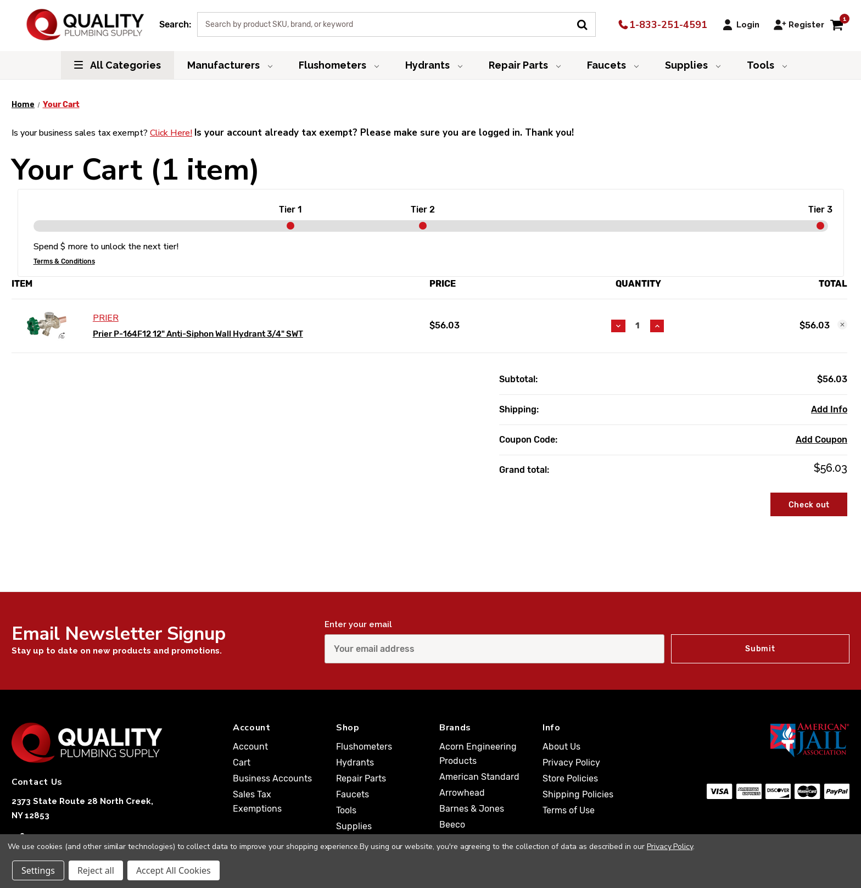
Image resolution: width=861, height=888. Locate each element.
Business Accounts (272, 778)
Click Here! (171, 133)
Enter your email (358, 624)
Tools (767, 65)
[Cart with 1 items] (836, 24)
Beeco (452, 824)
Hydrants (433, 65)
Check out (809, 505)
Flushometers (339, 65)
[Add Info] (829, 410)
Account (250, 746)
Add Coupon (821, 439)
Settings (38, 870)
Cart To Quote (802, 534)
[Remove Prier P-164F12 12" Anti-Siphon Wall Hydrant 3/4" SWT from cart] (842, 324)
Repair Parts (525, 65)
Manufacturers (229, 65)
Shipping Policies (578, 794)
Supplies (692, 65)
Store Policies (570, 778)
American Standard (479, 777)
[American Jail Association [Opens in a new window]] (773, 739)
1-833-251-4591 (662, 24)
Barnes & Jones (471, 808)
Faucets (613, 65)
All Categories (117, 65)
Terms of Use (569, 810)
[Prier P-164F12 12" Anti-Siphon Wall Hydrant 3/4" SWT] (637, 326)
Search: (175, 24)
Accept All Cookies (173, 870)
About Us (561, 746)
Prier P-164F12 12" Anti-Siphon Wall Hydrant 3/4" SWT (198, 334)
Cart (241, 762)
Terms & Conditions (64, 261)
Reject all (95, 870)
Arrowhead (462, 793)
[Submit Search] (586, 24)
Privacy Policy (571, 762)
